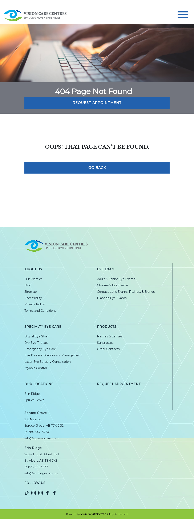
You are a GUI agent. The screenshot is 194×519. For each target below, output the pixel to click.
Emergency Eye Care (40, 349)
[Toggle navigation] (183, 14)
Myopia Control (35, 368)
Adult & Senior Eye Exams (116, 279)
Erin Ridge (32, 394)
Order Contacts (108, 349)
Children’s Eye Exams (112, 285)
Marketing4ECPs (90, 514)
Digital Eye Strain (36, 336)
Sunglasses (105, 343)
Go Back (97, 168)
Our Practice (33, 279)
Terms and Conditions (40, 311)
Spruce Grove (34, 400)
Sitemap (30, 292)
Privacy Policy (34, 304)
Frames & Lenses (109, 336)
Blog (27, 285)
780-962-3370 (38, 432)
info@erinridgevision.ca (41, 473)
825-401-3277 (38, 467)
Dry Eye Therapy (36, 343)
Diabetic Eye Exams (111, 298)
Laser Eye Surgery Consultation (47, 362)
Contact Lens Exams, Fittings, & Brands (126, 292)
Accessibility (33, 298)
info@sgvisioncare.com (41, 438)
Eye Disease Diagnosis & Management (53, 355)
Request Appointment (97, 103)
